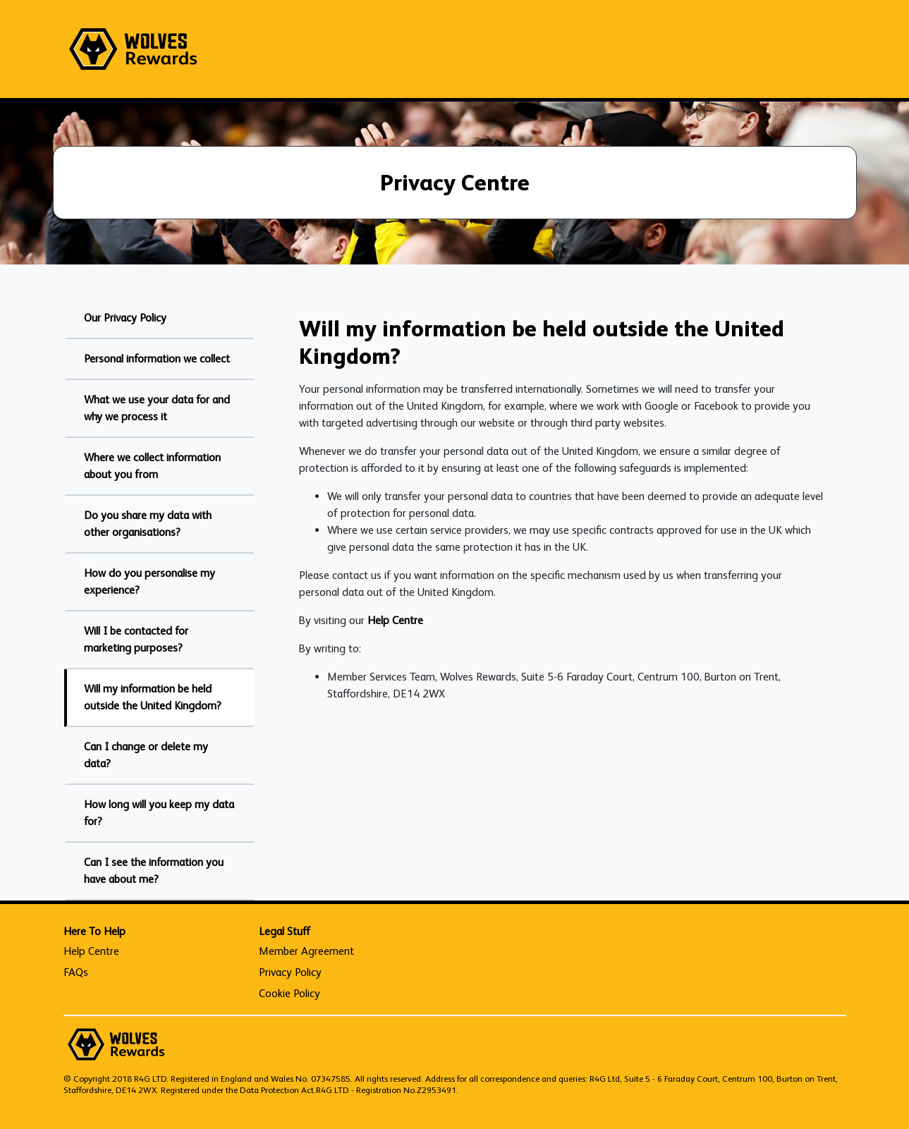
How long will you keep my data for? (159, 813)
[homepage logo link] (133, 49)
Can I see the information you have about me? (154, 870)
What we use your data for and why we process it (157, 408)
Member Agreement (306, 951)
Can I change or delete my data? (146, 755)
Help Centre (395, 620)
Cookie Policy (289, 993)
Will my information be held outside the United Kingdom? (152, 697)
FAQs (75, 972)
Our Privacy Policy (125, 317)
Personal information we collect (157, 358)
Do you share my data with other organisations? (148, 523)
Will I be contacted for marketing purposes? (136, 639)
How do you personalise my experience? (149, 581)
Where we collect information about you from (152, 466)
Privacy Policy (290, 972)
